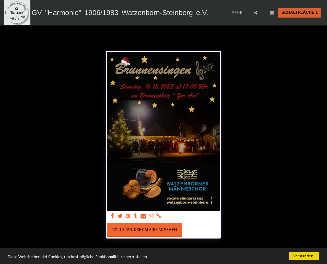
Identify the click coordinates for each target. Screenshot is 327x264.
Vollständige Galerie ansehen (144, 229)
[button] (256, 13)
